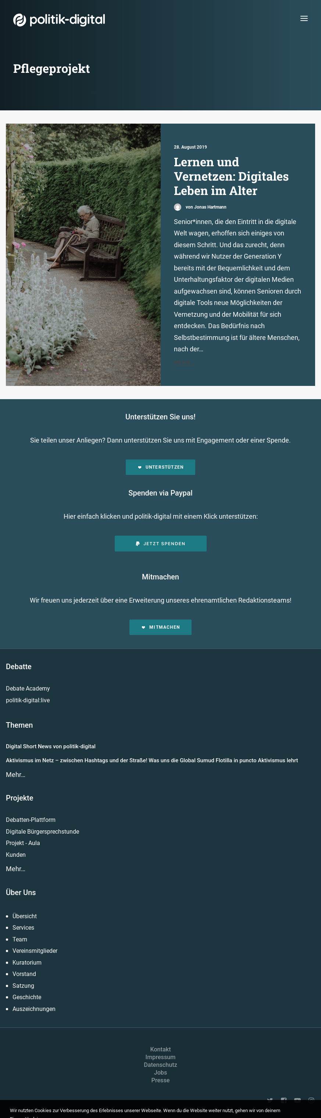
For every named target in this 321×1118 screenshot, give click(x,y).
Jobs (160, 1072)
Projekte (19, 798)
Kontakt (160, 1049)
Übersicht (25, 916)
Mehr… (15, 774)
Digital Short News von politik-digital (51, 746)
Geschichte (27, 997)
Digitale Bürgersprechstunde (42, 831)
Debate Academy (28, 688)
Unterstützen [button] (161, 467)
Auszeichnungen (34, 1008)
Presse (160, 1080)
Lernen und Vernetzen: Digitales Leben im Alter (231, 176)
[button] (304, 18)
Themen (19, 725)
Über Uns (21, 892)
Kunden (16, 854)
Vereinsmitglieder (35, 950)
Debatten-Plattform (31, 819)
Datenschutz (160, 1064)
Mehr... (185, 362)
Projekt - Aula (23, 843)
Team (20, 939)
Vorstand (24, 973)
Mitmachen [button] (160, 627)
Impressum (161, 1057)
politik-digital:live (28, 700)
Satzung (23, 985)
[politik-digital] (59, 20)
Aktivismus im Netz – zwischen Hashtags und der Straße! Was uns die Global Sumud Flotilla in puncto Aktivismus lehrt (152, 760)
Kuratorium (27, 962)
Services (23, 927)
